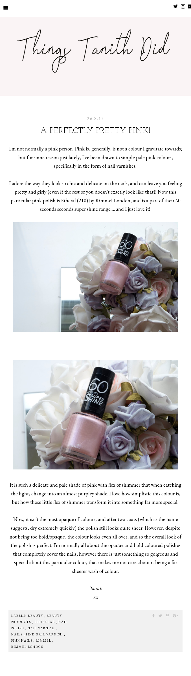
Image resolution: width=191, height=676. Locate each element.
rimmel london (27, 647)
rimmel (44, 640)
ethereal (45, 622)
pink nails (22, 640)
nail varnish (42, 628)
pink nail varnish (45, 634)
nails (17, 634)
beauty (36, 616)
